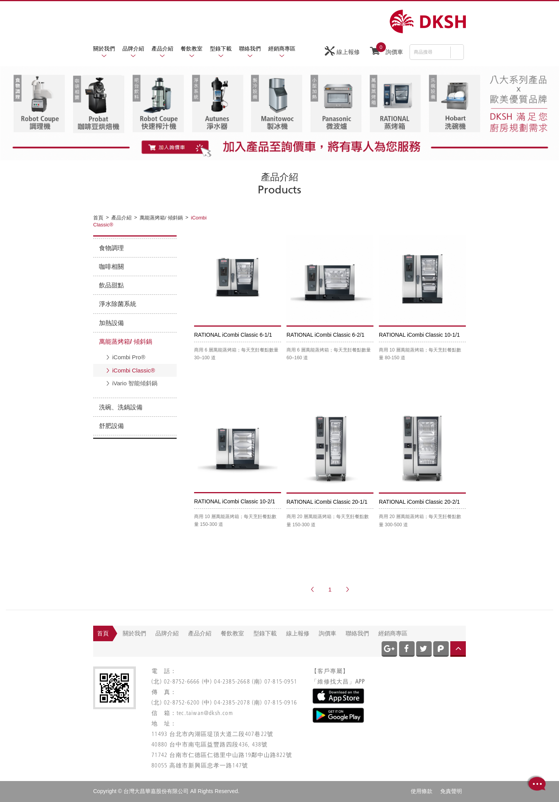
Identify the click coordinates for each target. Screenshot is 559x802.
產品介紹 (162, 48)
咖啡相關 (111, 266)
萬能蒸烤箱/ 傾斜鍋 (125, 341)
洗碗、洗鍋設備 (120, 407)
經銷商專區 (281, 48)
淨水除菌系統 (117, 304)
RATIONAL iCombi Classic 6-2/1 (325, 335)
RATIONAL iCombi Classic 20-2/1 (419, 502)
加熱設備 (111, 323)
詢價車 (386, 50)
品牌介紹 (133, 48)
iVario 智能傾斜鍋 (134, 383)
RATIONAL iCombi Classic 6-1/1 (233, 335)
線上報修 (342, 51)
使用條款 (421, 791)
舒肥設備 (111, 426)
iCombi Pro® (128, 357)
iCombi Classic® (133, 370)
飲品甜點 (111, 285)
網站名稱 (428, 21)
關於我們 (104, 48)
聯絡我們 (250, 48)
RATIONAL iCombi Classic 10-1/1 (419, 335)
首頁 (103, 633)
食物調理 (111, 248)
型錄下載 (221, 48)
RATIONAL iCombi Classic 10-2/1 (234, 501)
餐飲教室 (192, 48)
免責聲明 (451, 791)
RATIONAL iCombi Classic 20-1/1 (327, 502)
